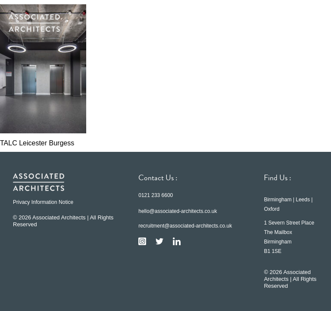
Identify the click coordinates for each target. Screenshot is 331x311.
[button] (309, 23)
